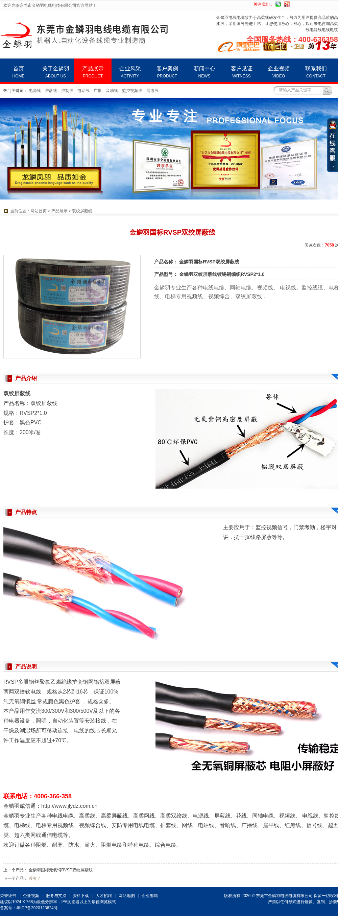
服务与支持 (56, 895)
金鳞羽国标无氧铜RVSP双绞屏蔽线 (60, 870)
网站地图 (127, 895)
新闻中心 (204, 72)
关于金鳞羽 (55, 72)
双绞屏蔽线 (82, 211)
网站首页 (38, 211)
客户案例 (167, 72)
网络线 (152, 90)
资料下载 (81, 895)
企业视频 (278, 72)
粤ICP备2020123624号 (37, 908)
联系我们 (316, 72)
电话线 (83, 90)
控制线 (67, 90)
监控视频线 (132, 90)
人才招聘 (104, 895)
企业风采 (130, 72)
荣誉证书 (8, 895)
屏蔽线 (51, 90)
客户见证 (241, 72)
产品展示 (93, 72)
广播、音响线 (106, 90)
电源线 (35, 90)
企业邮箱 (150, 895)
